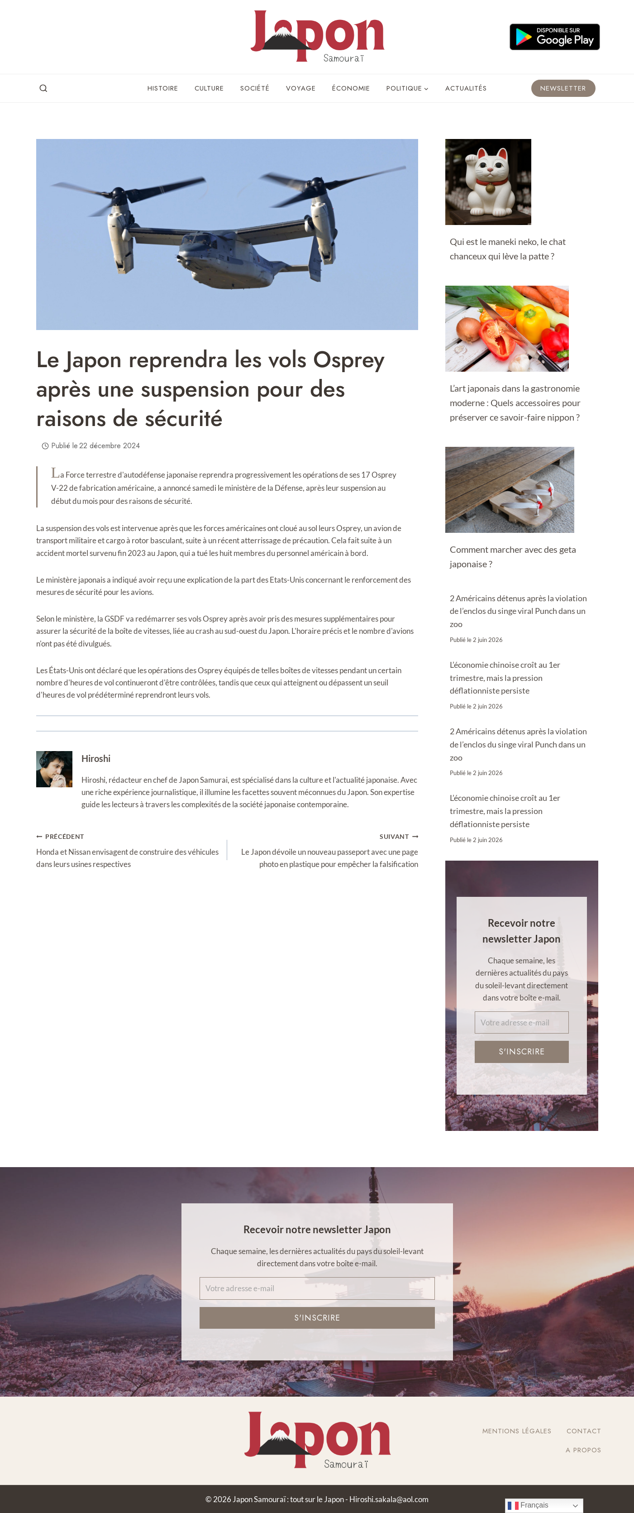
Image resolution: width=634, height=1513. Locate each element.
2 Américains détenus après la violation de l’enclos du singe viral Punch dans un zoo (518, 611)
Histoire (163, 88)
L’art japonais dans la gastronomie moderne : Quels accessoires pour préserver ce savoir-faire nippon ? (515, 402)
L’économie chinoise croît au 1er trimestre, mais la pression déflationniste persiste (505, 678)
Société (255, 88)
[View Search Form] (43, 88)
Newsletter (563, 88)
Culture (209, 88)
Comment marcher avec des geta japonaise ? (513, 556)
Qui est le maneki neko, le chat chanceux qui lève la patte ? (508, 248)
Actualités (466, 88)
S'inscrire (522, 1052)
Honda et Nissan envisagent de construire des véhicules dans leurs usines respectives (127, 849)
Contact (584, 1431)
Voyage (301, 88)
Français (528, 1505)
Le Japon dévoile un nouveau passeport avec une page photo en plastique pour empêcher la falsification (326, 849)
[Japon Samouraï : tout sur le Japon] (317, 37)
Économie (351, 88)
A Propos (583, 1450)
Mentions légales (517, 1431)
